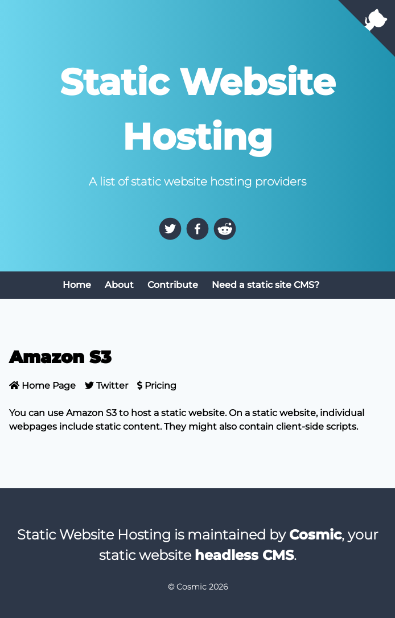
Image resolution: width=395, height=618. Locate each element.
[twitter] (170, 228)
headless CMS (244, 555)
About (119, 284)
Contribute (172, 284)
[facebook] (197, 228)
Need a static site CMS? (265, 284)
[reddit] (224, 228)
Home (77, 284)
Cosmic (315, 534)
